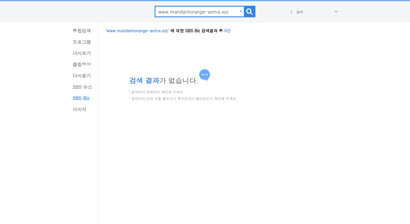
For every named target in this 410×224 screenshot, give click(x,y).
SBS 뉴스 (82, 87)
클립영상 (82, 64)
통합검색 (82, 30)
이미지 (79, 109)
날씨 (296, 11)
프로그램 (82, 42)
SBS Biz (81, 98)
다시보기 (82, 53)
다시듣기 (82, 75)
